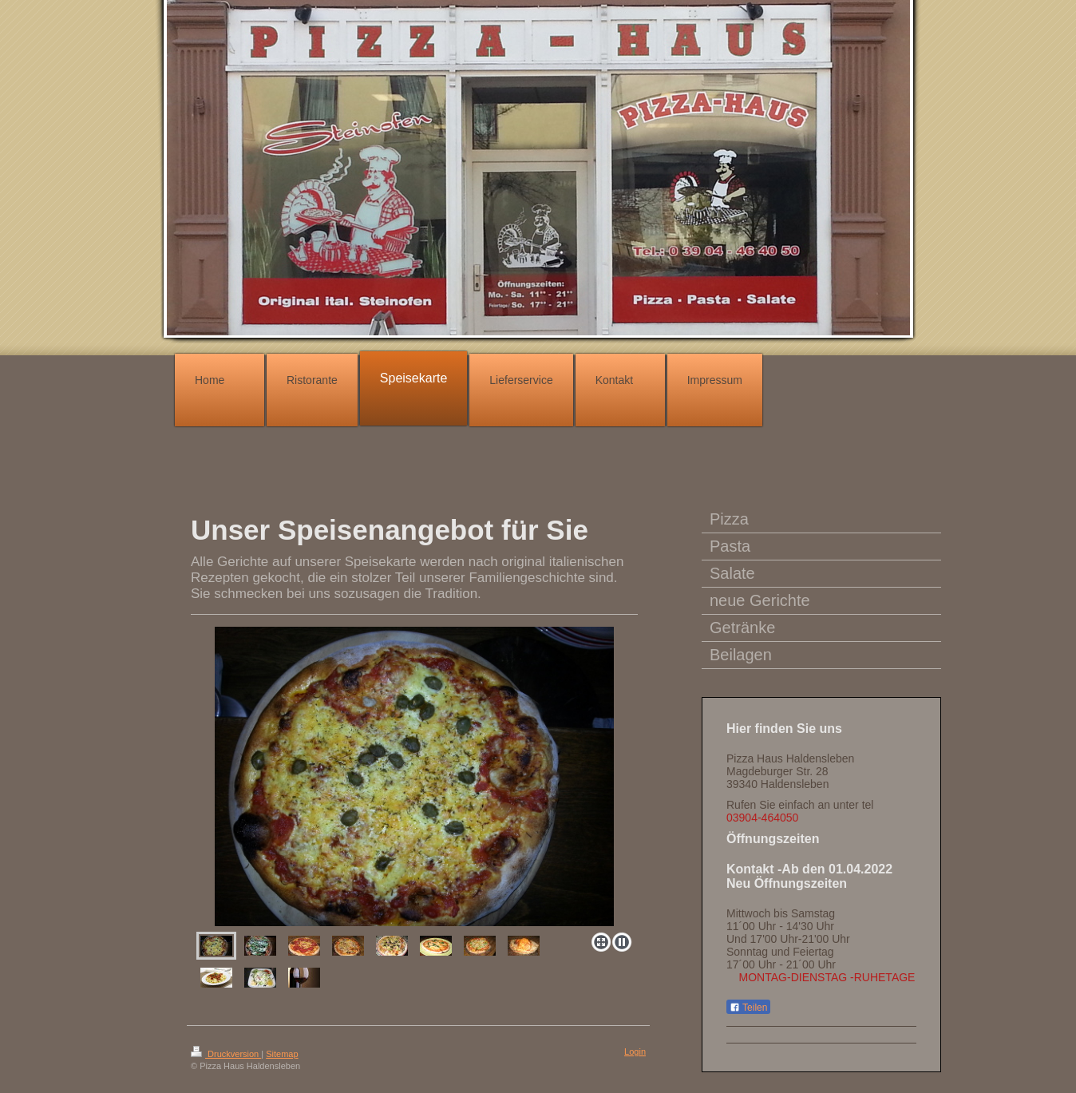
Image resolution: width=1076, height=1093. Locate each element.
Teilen (748, 1007)
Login (635, 1051)
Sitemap (282, 1054)
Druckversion (226, 1054)
